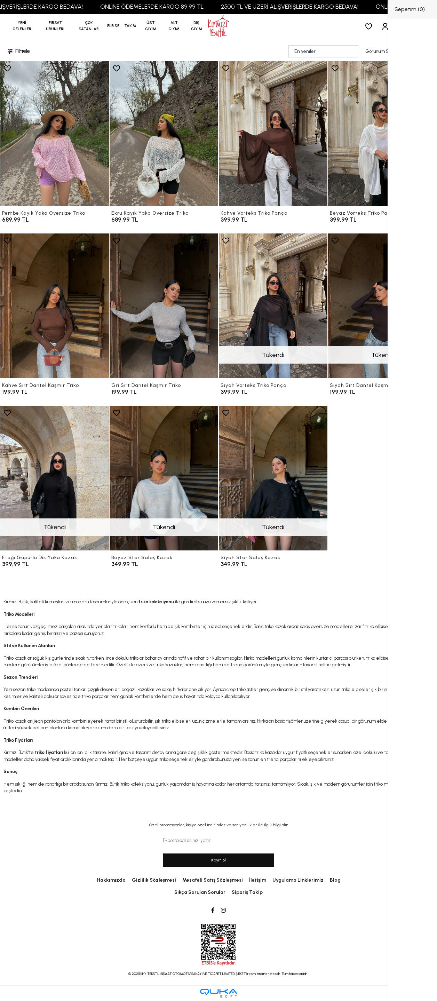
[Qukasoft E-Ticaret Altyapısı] (218, 993)
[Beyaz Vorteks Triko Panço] (382, 133)
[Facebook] (213, 910)
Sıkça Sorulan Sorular (199, 892)
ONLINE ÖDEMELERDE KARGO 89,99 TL (164, 6)
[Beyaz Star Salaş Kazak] (164, 478)
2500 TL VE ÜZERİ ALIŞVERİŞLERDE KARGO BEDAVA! (302, 6)
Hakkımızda (111, 880)
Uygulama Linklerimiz (298, 880)
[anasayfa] (218, 26)
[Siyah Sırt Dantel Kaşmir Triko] (382, 305)
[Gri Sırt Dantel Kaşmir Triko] (164, 305)
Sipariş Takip (247, 892)
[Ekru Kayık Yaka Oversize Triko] (164, 133)
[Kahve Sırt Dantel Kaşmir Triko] (54, 305)
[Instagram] (223, 910)
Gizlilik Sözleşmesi (154, 880)
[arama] (419, 26)
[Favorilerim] (370, 26)
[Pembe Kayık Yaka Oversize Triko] (54, 133)
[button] (55, 26)
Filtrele (18, 51)
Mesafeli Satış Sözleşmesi (212, 880)
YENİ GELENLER (22, 26)
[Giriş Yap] (386, 26)
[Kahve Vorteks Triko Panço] (273, 133)
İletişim (257, 880)
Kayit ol (218, 860)
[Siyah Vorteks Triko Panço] (273, 305)
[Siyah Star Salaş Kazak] (273, 478)
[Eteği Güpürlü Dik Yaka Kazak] (54, 478)
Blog (335, 880)
